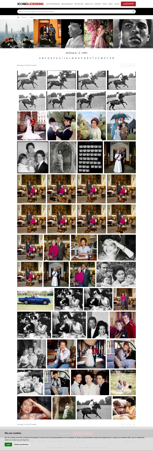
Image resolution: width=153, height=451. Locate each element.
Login (116, 4)
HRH (31, 17)
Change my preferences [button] (21, 444)
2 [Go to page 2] (130, 65)
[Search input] (76, 11)
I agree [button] (8, 444)
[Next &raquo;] (134, 65)
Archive (24, 17)
